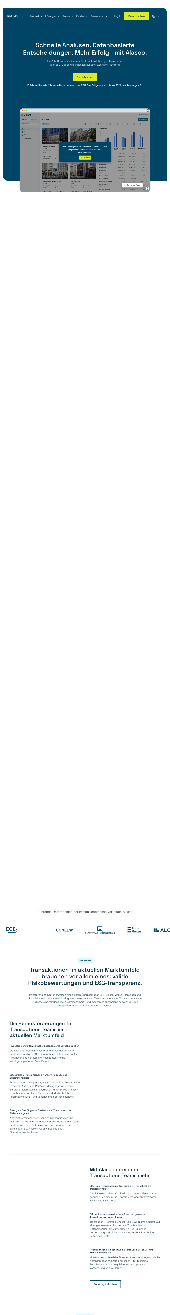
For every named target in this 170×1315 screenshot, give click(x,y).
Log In (117, 16)
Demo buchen (136, 16)
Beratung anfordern (105, 1284)
